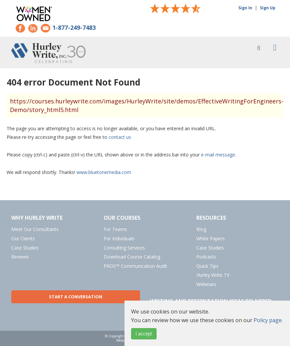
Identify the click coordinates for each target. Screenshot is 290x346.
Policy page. (268, 320)
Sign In (245, 8)
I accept (143, 333)
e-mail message (218, 154)
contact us (120, 137)
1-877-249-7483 (74, 28)
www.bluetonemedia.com (103, 172)
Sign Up (267, 8)
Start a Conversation (75, 297)
